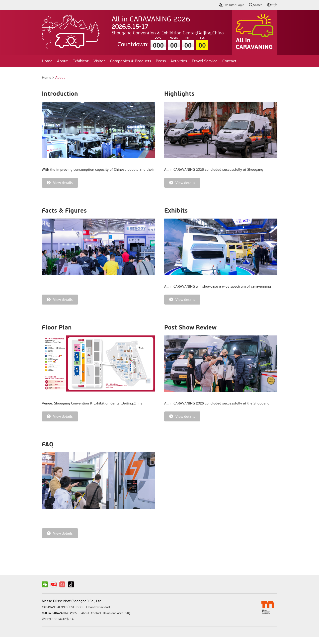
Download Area (113, 613)
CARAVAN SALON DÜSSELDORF (63, 607)
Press (161, 61)
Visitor (99, 61)
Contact (229, 61)
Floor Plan (57, 327)
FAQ (48, 444)
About (62, 61)
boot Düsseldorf (99, 607)
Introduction (60, 93)
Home (47, 61)
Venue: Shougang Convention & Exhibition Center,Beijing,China (92, 403)
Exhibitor (81, 61)
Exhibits (176, 210)
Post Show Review (190, 327)
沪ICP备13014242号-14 (58, 619)
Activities (178, 61)
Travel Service (205, 61)
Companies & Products (130, 61)
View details (60, 183)
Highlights (179, 93)
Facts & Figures (64, 210)
